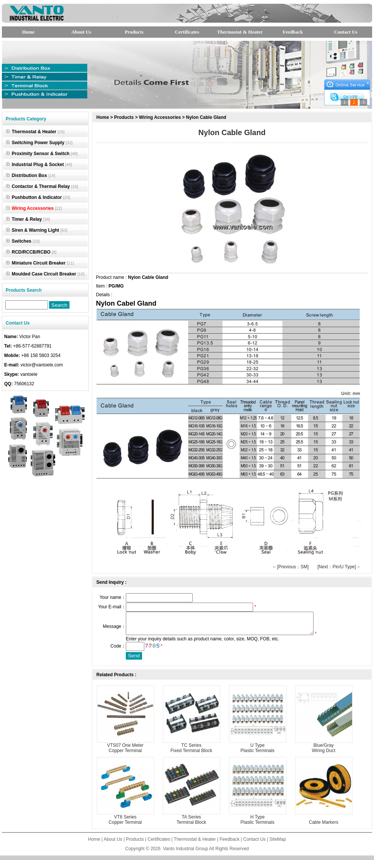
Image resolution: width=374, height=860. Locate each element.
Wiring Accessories (160, 117)
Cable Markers (323, 826)
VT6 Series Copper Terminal (125, 824)
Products (134, 32)
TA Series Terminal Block (191, 824)
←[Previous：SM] (290, 566)
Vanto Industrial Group (185, 853)
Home (28, 32)
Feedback (293, 32)
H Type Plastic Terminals (258, 824)
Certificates (187, 32)
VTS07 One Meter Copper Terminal (125, 752)
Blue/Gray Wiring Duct (323, 752)
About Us (81, 32)
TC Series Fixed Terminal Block (191, 752)
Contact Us (345, 32)
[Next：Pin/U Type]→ (338, 566)
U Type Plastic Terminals (258, 752)
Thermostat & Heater (240, 32)
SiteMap (277, 843)
